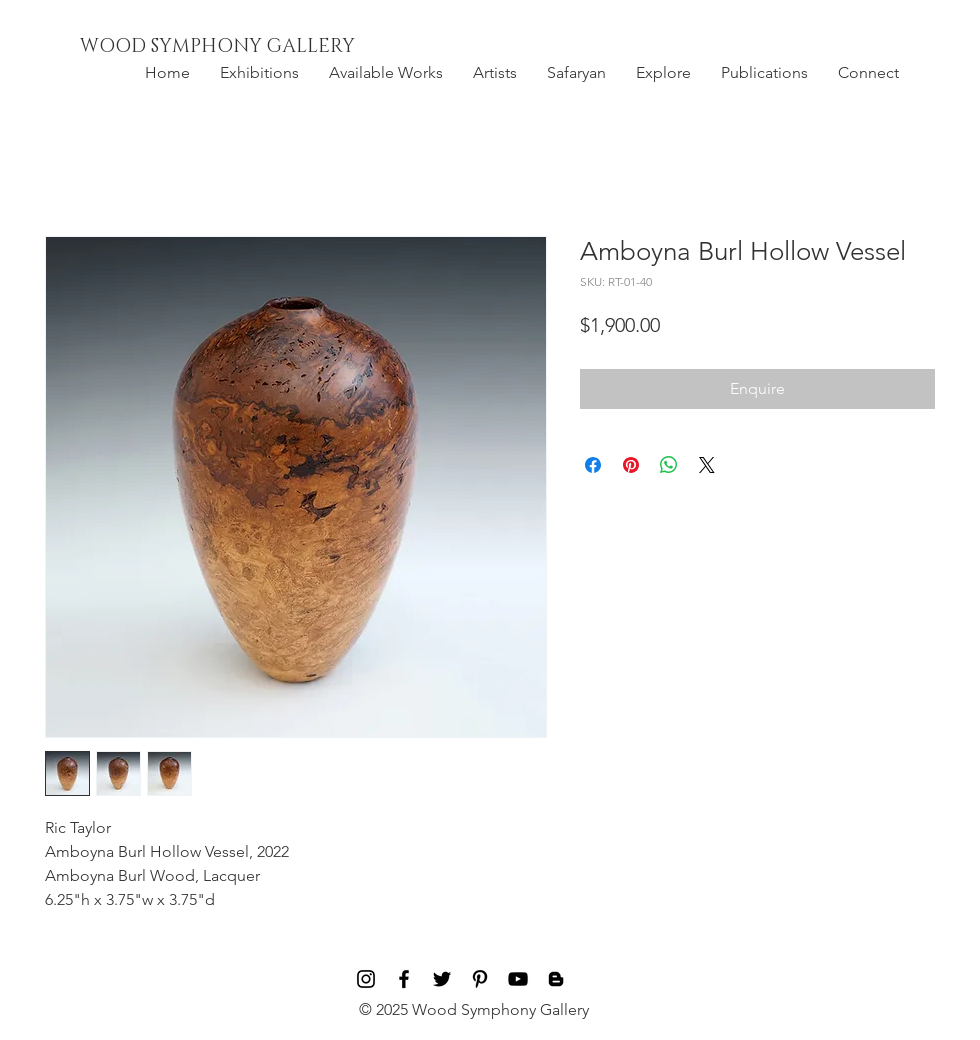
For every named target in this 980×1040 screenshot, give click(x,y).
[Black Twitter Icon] (442, 979)
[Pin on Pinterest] (631, 465)
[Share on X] (707, 465)
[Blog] (556, 979)
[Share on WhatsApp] (669, 465)
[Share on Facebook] (593, 465)
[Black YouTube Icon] (518, 979)
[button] (259, 73)
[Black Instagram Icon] (366, 979)
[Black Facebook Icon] (404, 979)
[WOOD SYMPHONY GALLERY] (263, 47)
